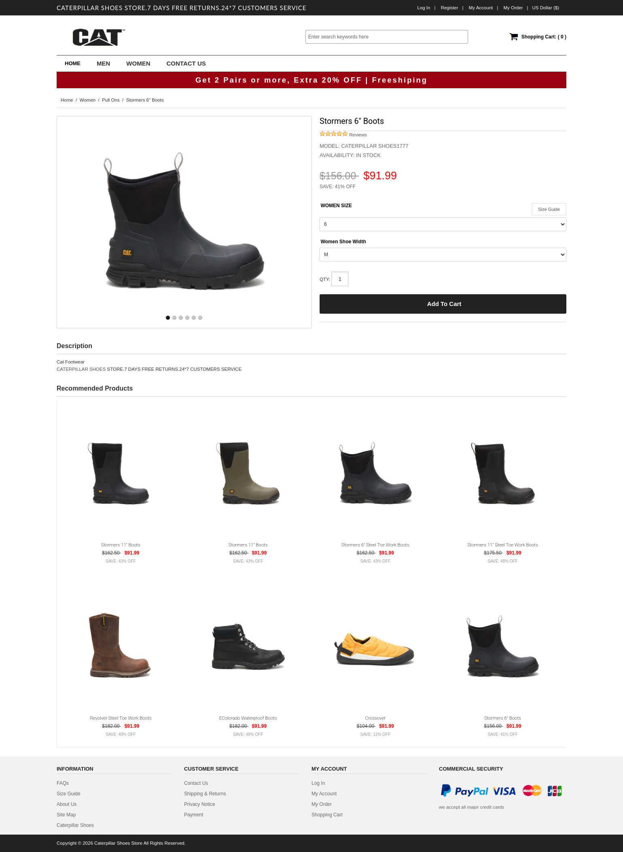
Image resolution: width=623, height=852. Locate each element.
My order (513, 7)
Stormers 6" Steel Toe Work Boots (375, 545)
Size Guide (549, 209)
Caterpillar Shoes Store (118, 843)
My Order (322, 804)
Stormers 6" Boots (502, 718)
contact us (196, 783)
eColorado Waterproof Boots (248, 718)
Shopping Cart (327, 815)
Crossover (375, 718)
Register (449, 7)
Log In (423, 7)
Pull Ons (111, 100)
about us (66, 804)
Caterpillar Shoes (75, 825)
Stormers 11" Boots (120, 545)
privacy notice (199, 804)
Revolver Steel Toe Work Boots (120, 718)
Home (73, 63)
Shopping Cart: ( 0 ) (543, 37)
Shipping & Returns (205, 794)
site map (66, 815)
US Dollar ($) (545, 7)
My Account (481, 7)
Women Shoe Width (343, 241)
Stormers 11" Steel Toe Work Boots (503, 545)
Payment (193, 815)
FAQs (63, 783)
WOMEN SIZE (336, 205)
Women (87, 100)
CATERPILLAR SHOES (81, 369)
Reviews (343, 134)
